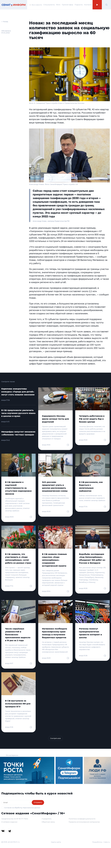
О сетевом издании (9, 822)
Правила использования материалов (84, 822)
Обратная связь (48, 822)
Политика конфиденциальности (82, 819)
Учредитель (46, 819)
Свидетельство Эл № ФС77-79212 (14, 819)
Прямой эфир (67, 5)
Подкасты (79, 5)
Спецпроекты (49, 5)
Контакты (88, 5)
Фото (58, 5)
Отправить (38, 802)
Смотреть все (55, 738)
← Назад (4, 21)
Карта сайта (56, 842)
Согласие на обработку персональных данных (22, 808)
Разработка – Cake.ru (101, 842)
